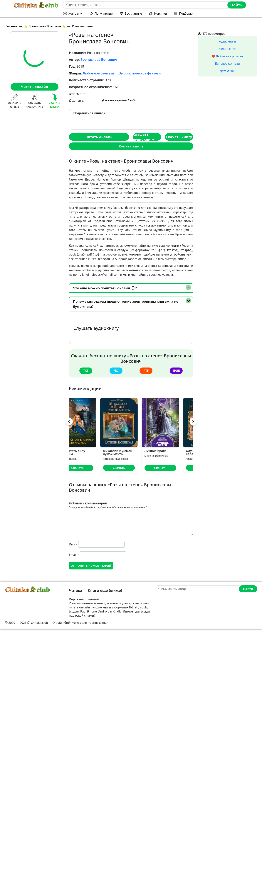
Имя (73, 544)
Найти (236, 4)
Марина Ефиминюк (168, 455)
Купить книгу (131, 146)
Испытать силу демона (86, 452)
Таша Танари (82, 458)
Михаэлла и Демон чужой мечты (130, 452)
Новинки (160, 13)
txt (85, 371)
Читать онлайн (34, 86)
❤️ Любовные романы (227, 56)
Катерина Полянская (127, 458)
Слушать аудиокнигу (143, 137)
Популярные (103, 13)
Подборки (186, 13)
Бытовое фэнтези (227, 64)
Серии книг (227, 49)
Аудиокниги (227, 41)
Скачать (89, 468)
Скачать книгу (179, 137)
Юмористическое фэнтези (139, 73)
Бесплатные (133, 13)
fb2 (115, 371)
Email (74, 555)
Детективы (227, 71)
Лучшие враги (168, 450)
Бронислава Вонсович (98, 59)
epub (176, 371)
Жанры (73, 13)
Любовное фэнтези (98, 73)
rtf (146, 371)
